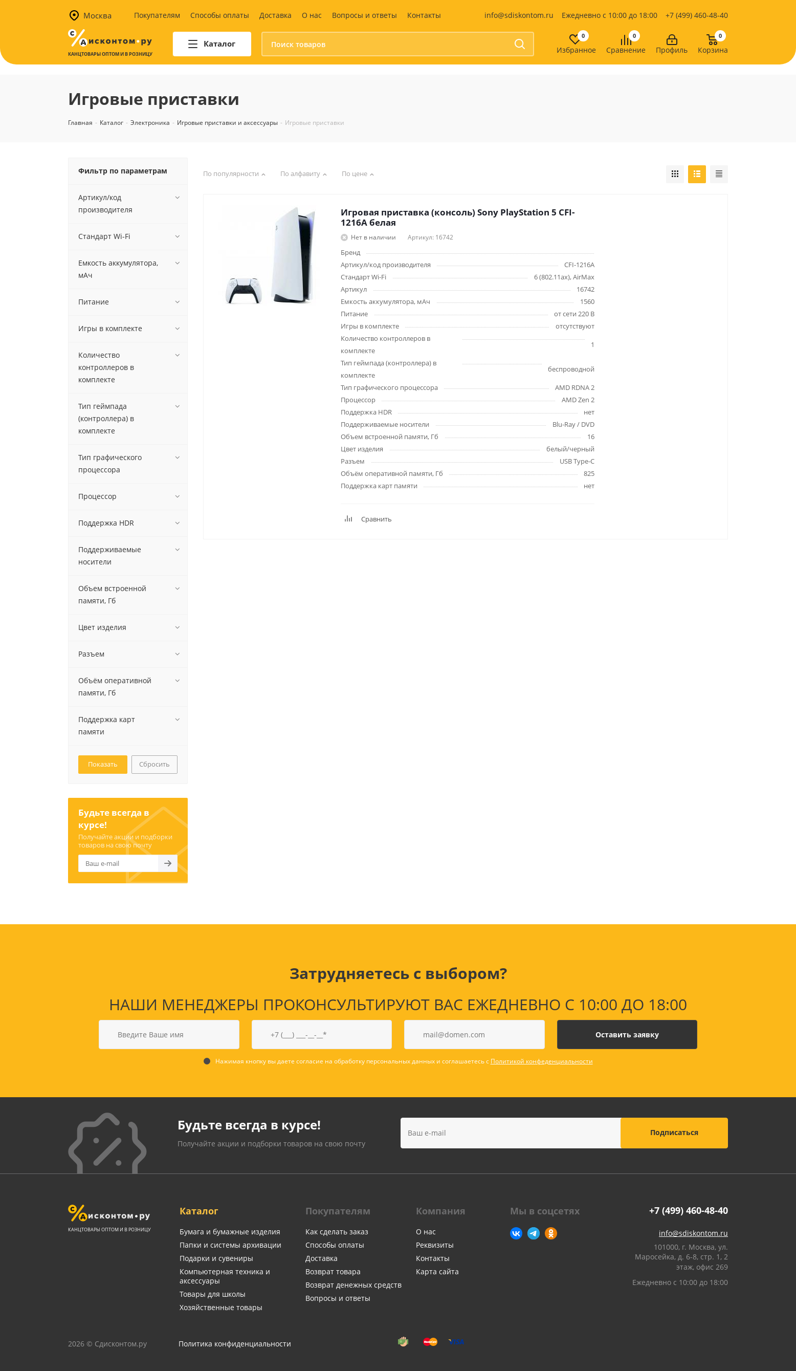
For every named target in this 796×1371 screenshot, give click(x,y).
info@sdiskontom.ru (519, 15)
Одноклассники (551, 1233)
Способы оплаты (219, 15)
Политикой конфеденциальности (542, 1061)
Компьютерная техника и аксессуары (225, 1276)
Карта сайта (437, 1271)
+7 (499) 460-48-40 (697, 15)
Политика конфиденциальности (235, 1343)
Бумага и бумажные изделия (230, 1231)
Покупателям (157, 15)
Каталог (199, 1211)
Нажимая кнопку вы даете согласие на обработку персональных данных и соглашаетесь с (404, 1061)
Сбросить (154, 764)
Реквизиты (435, 1245)
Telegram (533, 1233)
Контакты (424, 15)
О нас (312, 15)
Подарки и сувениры (216, 1258)
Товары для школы (213, 1294)
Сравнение (626, 50)
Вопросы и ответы (364, 15)
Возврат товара (333, 1271)
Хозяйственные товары (221, 1307)
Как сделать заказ (336, 1231)
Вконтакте (516, 1233)
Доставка (275, 15)
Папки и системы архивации (230, 1245)
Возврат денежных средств (353, 1285)
